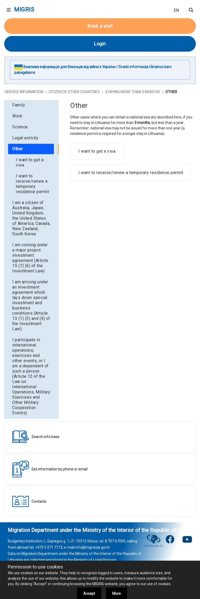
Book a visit (100, 26)
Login (100, 43)
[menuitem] (31, 105)
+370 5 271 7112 (49, 547)
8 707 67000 (115, 541)
